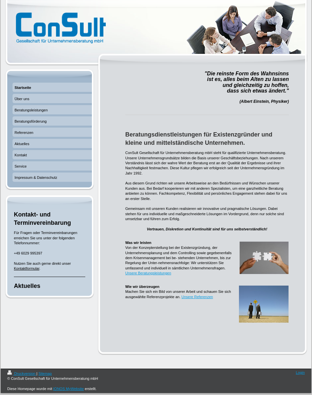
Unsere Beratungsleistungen (148, 273)
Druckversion (21, 373)
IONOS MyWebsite (68, 389)
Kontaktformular (26, 268)
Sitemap (45, 373)
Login (300, 373)
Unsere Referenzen (197, 297)
